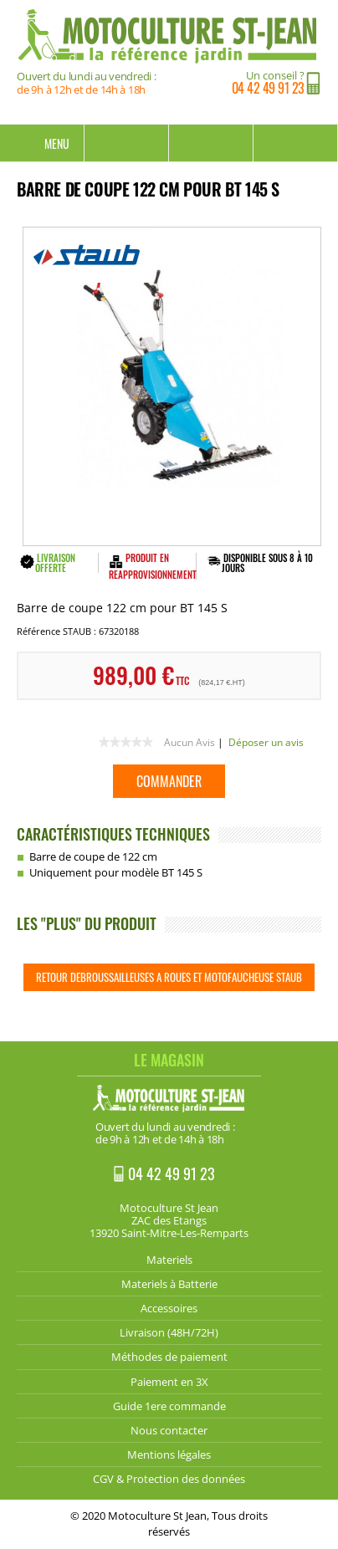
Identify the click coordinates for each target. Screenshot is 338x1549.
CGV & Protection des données (169, 1478)
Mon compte (211, 143)
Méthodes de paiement (169, 1356)
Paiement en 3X (169, 1381)
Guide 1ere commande (169, 1406)
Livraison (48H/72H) (169, 1332)
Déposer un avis (266, 742)
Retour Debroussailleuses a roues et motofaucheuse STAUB (169, 977)
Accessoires (169, 1308)
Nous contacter (169, 1430)
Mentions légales (169, 1454)
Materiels (169, 1259)
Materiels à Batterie (169, 1283)
